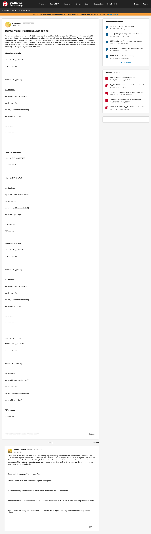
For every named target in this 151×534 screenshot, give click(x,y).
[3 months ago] (114, 29)
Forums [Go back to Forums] (14, 10)
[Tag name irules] (36, 434)
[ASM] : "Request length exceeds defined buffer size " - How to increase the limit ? (126, 34)
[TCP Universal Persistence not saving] (17, 452)
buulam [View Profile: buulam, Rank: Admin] (123, 87)
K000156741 (113, 14)
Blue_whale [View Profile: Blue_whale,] (125, 36)
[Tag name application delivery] (13, 434)
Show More (126, 62)
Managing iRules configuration (122, 26)
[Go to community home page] (12, 4)
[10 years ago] (114, 80)
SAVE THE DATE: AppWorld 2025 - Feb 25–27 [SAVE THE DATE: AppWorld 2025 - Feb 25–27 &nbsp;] (127, 107)
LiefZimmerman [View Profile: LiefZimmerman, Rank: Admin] (125, 109)
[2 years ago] (114, 109)
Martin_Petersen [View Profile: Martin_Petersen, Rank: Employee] (126, 95)
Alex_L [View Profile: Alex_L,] (123, 29)
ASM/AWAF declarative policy (122, 56)
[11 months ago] (114, 87)
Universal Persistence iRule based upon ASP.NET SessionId (125, 100)
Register (137, 4)
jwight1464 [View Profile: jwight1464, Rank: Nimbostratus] (16, 23)
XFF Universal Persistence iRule (122, 78)
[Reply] (92, 434)
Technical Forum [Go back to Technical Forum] (24, 10)
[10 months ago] (114, 95)
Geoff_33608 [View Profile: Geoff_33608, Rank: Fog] (125, 102)
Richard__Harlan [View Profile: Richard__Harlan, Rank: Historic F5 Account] (20, 450)
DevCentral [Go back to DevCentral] (5, 10)
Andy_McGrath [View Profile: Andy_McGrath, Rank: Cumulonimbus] (125, 80)
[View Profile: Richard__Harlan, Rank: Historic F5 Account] (10, 451)
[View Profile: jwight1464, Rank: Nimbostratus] (8, 24)
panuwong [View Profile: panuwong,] (124, 44)
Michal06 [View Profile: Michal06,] (124, 51)
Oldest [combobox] (95, 443)
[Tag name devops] (30, 434)
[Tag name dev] (24, 434)
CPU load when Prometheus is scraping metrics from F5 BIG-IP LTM (125, 41)
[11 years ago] (114, 102)
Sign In (145, 4)
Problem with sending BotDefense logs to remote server (126, 49)
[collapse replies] (2, 449)
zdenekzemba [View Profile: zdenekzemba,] (125, 58)
